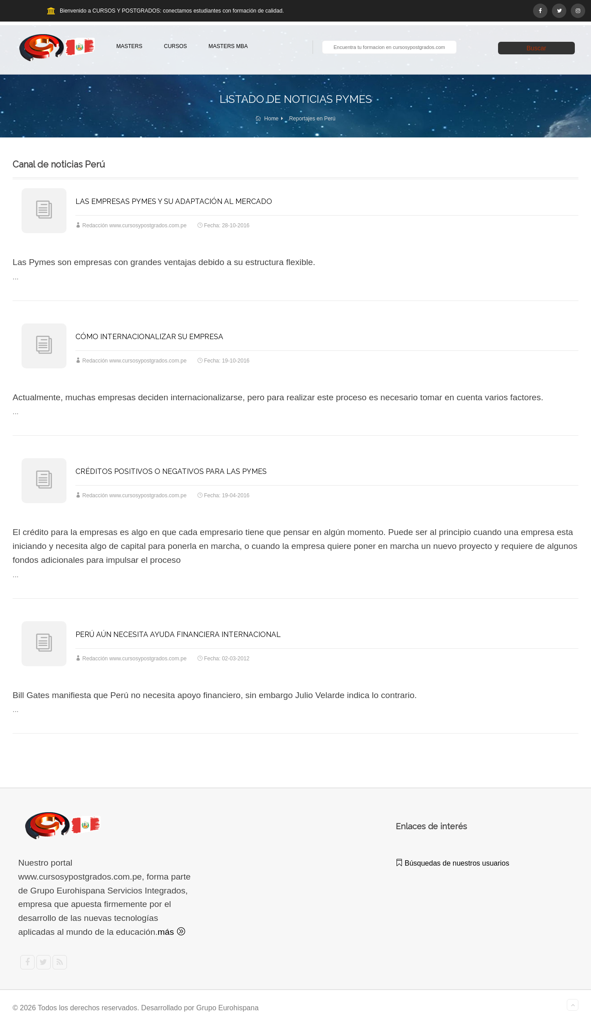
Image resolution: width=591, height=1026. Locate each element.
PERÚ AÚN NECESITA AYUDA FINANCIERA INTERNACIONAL (178, 634)
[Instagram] (578, 11)
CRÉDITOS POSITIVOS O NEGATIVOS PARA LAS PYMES (171, 471)
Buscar (537, 48)
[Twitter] (559, 11)
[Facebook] (540, 11)
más (171, 932)
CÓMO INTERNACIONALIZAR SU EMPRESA (149, 336)
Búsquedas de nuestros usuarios (452, 863)
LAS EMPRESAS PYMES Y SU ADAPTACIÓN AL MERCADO (173, 201)
